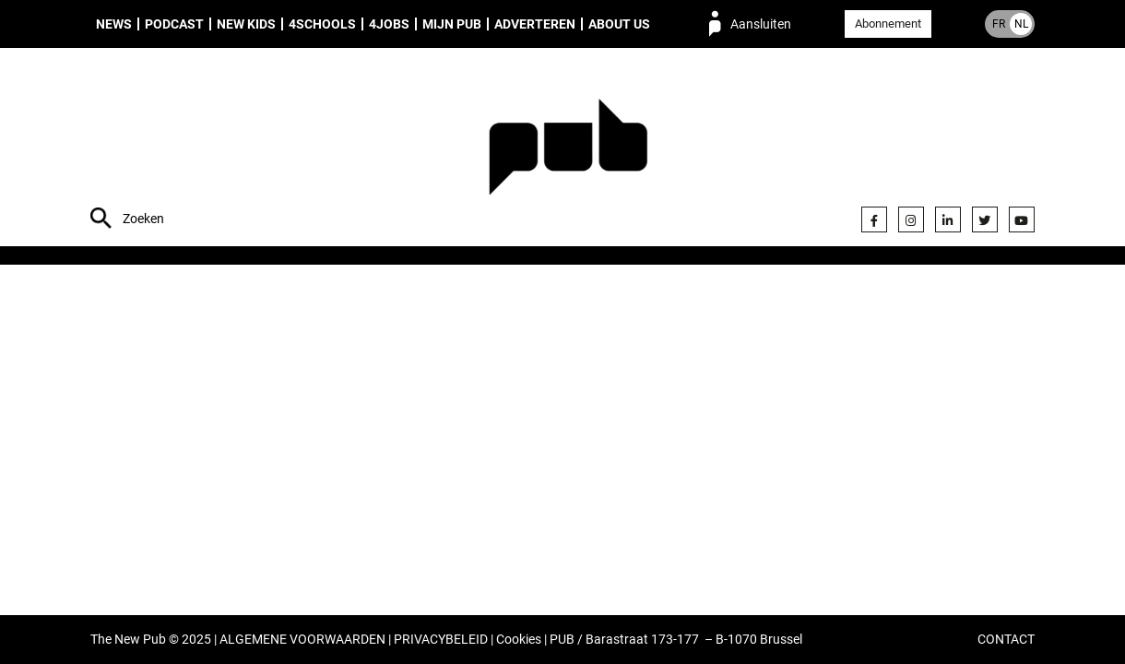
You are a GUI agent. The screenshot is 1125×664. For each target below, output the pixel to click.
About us (619, 24)
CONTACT (1006, 639)
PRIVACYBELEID (441, 639)
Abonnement (888, 23)
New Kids (246, 24)
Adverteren (534, 24)
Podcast (174, 24)
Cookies (518, 639)
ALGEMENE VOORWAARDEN (302, 639)
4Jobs (389, 24)
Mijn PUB (451, 24)
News (114, 24)
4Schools (322, 24)
